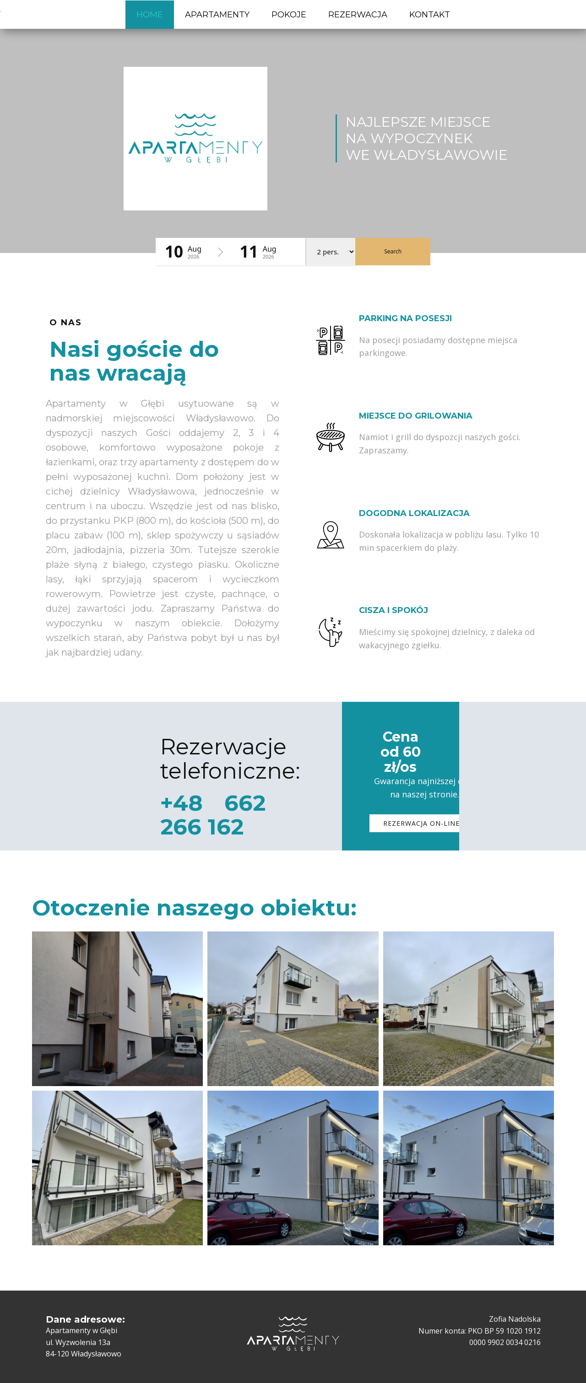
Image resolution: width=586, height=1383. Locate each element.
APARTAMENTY (217, 15)
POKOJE (288, 15)
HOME (149, 15)
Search (393, 251)
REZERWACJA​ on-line (421, 823)
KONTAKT (429, 15)
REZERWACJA (357, 15)
